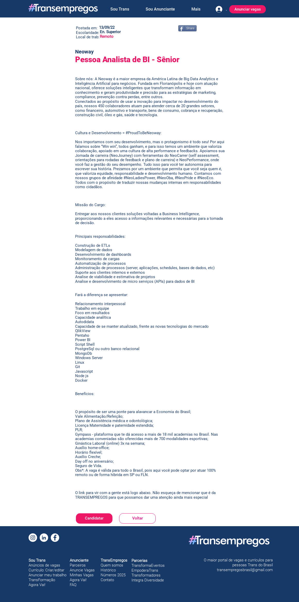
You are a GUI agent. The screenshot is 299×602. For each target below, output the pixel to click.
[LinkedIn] (44, 537)
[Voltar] (137, 518)
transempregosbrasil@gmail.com (245, 570)
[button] (119, 9)
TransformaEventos (148, 565)
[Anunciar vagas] (247, 9)
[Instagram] (33, 537)
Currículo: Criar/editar (46, 570)
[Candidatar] (94, 518)
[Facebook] (55, 537)
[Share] (187, 28)
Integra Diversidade (147, 580)
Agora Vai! (37, 584)
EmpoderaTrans (144, 570)
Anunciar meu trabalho (47, 575)
